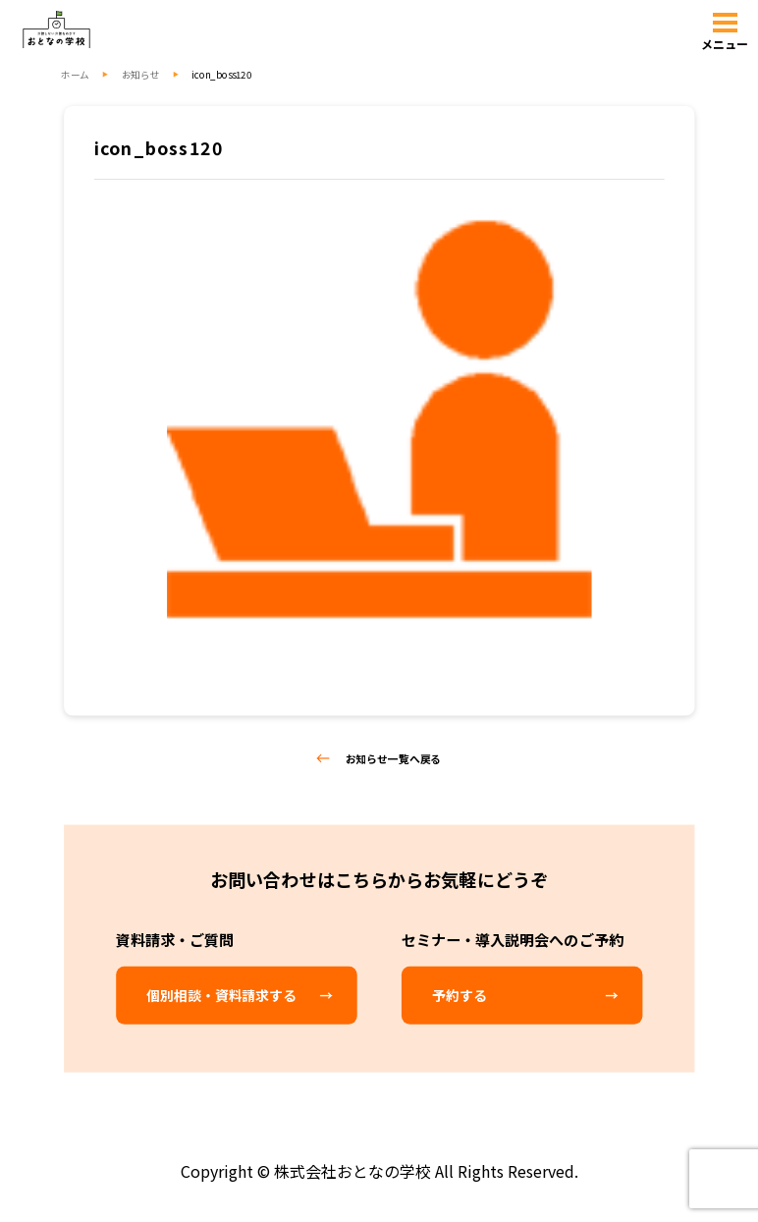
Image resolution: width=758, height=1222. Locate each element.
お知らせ (141, 75)
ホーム (75, 75)
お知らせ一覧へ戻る (379, 758)
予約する (459, 995)
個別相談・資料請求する (221, 995)
